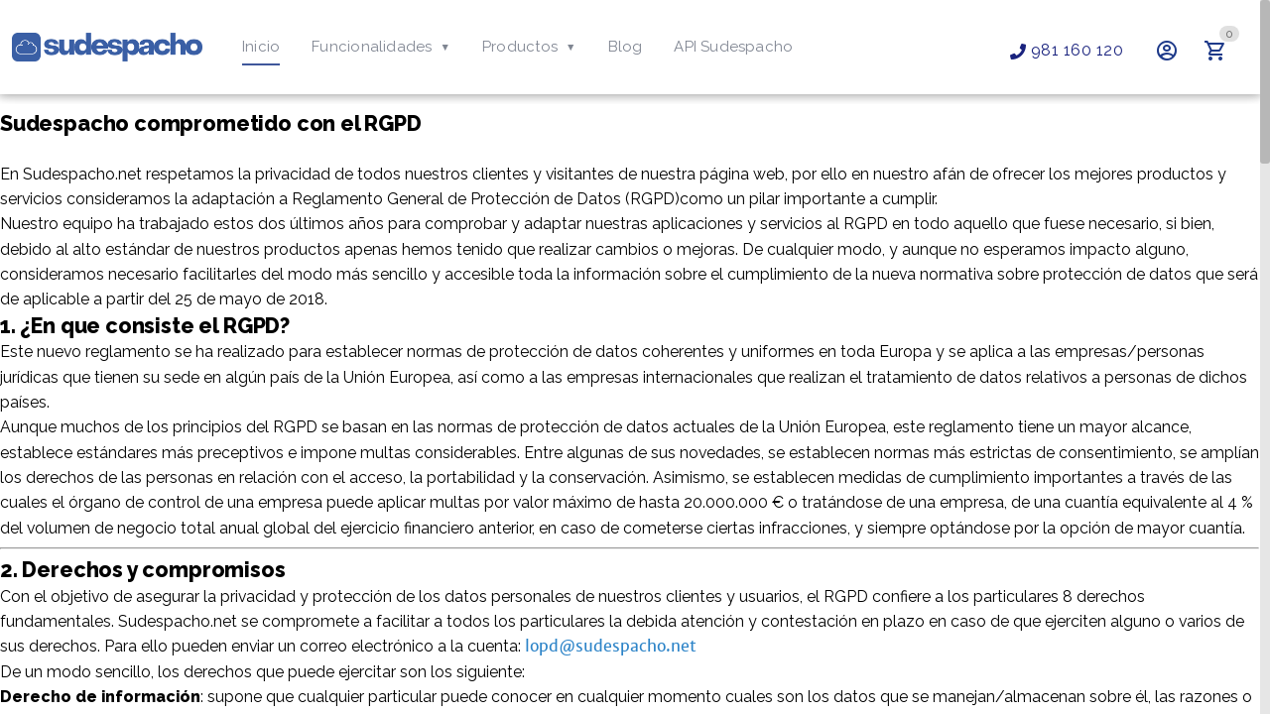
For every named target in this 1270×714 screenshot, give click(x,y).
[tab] (261, 47)
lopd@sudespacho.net (612, 678)
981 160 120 (1066, 50)
